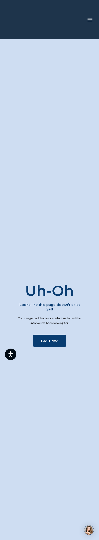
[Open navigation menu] (90, 20)
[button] (49, 341)
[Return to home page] (23, 19)
